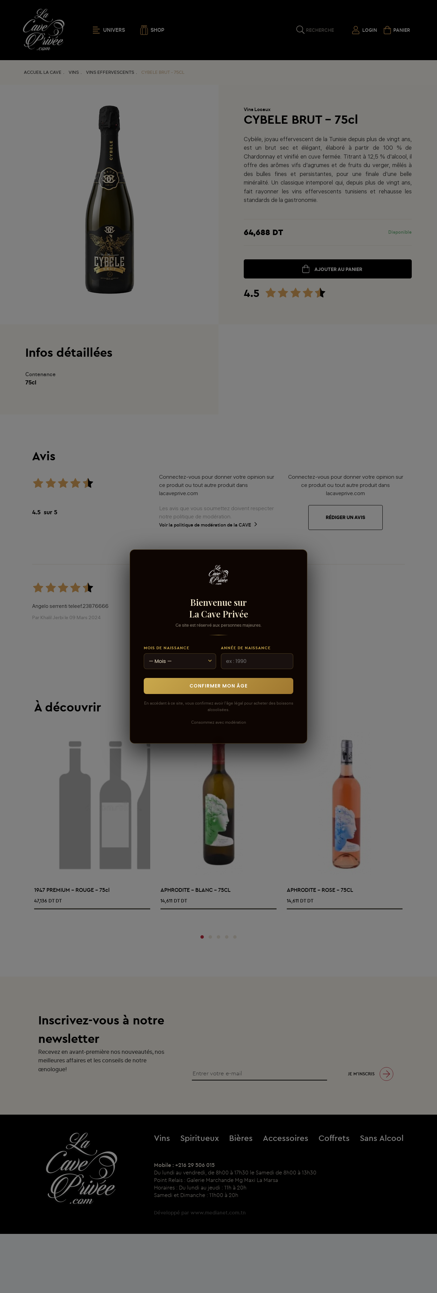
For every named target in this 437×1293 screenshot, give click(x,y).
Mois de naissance (166, 647)
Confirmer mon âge (218, 685)
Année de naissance (246, 647)
